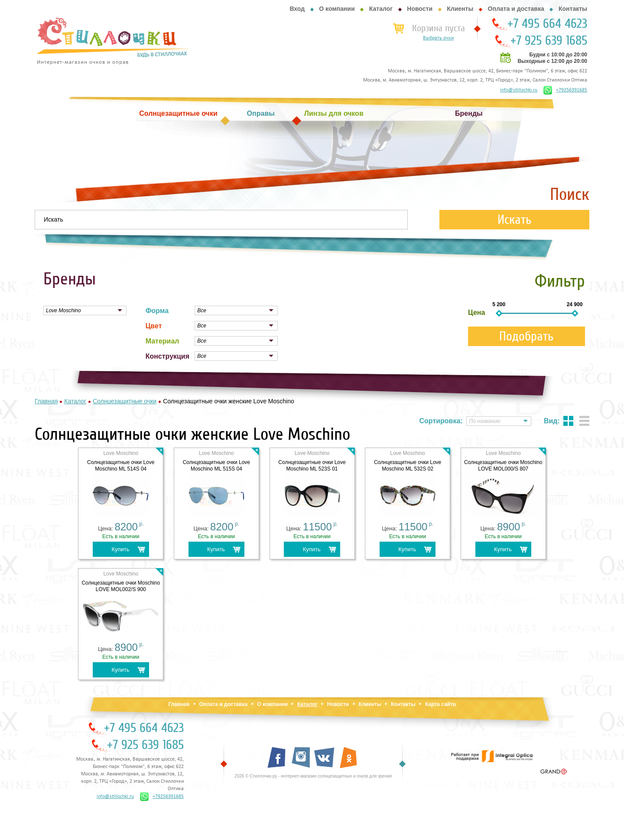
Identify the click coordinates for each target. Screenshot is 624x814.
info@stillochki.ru (518, 90)
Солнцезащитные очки (178, 113)
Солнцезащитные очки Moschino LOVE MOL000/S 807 (503, 465)
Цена (476, 312)
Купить (120, 549)
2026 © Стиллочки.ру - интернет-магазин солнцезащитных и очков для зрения (313, 776)
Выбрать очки (438, 38)
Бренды (469, 113)
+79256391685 (565, 90)
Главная (178, 704)
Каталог (381, 8)
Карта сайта (440, 704)
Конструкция (167, 356)
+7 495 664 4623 (547, 23)
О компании (336, 8)
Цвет (154, 326)
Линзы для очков (334, 113)
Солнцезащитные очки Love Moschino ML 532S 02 (407, 465)
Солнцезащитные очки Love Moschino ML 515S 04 (216, 465)
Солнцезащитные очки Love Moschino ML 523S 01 (311, 465)
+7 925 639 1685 (548, 40)
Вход (297, 8)
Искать (514, 219)
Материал (162, 341)
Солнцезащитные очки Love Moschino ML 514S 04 (120, 465)
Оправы (261, 113)
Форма (157, 310)
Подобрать (526, 336)
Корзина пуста (438, 28)
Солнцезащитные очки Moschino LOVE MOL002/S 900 (120, 586)
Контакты (573, 8)
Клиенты (460, 8)
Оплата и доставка (516, 8)
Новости (419, 8)
